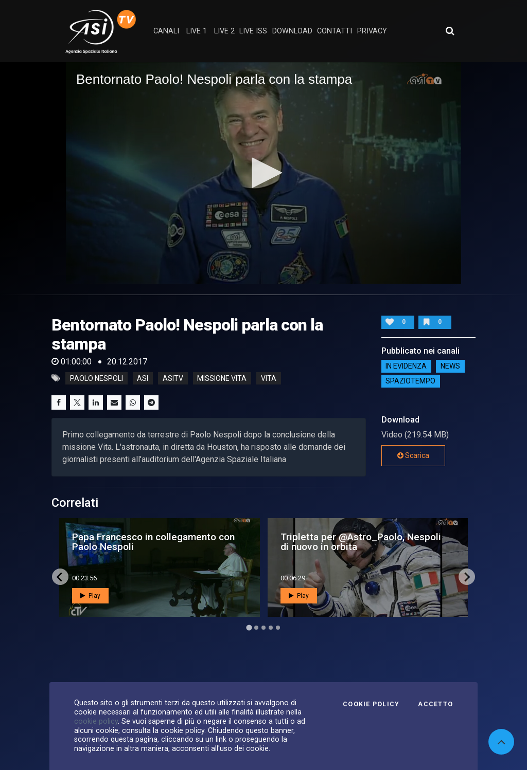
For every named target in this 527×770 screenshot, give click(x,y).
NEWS (450, 366)
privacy (372, 31)
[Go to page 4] (271, 628)
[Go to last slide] (60, 577)
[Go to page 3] (263, 628)
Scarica (413, 455)
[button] (263, 172)
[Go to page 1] (249, 628)
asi (142, 378)
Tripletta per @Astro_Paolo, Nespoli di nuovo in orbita (360, 542)
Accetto (435, 704)
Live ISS (253, 31)
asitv (173, 378)
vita (268, 378)
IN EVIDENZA (406, 366)
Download (292, 31)
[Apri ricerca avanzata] (450, 31)
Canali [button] (166, 31)
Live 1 (196, 31)
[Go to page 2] (256, 628)
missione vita (222, 378)
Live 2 (224, 31)
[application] (263, 173)
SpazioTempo (410, 381)
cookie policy (96, 721)
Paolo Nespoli (96, 378)
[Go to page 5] (278, 628)
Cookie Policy (371, 704)
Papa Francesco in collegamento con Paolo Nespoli (153, 542)
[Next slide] (467, 577)
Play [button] (90, 595)
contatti (334, 31)
